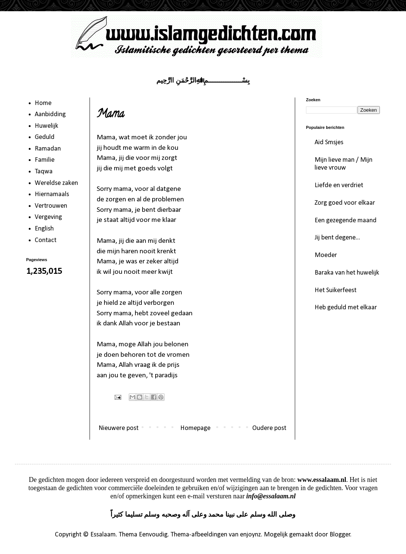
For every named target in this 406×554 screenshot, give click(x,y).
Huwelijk (46, 126)
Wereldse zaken (56, 183)
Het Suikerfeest (335, 290)
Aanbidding (50, 114)
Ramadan (48, 148)
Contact (45, 240)
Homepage (195, 428)
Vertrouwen (51, 206)
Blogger (340, 534)
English (44, 228)
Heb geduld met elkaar (346, 307)
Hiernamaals (52, 194)
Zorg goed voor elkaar (345, 203)
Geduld (44, 137)
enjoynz (250, 534)
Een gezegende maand (346, 220)
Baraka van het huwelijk (347, 272)
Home (43, 103)
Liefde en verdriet (339, 185)
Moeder (326, 255)
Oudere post (269, 428)
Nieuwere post (118, 428)
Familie (44, 160)
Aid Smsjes (329, 142)
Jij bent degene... (337, 237)
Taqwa (44, 171)
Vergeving (48, 217)
